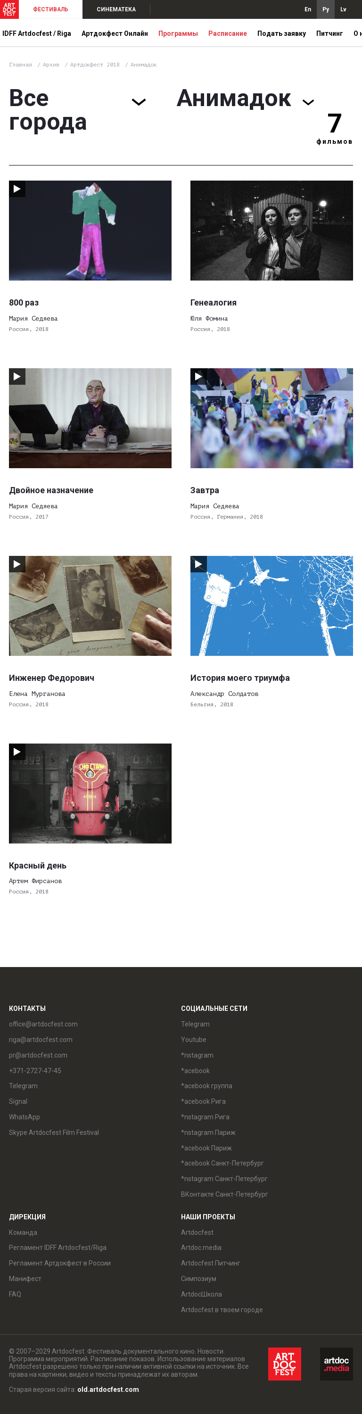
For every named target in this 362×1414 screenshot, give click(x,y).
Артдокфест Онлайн (115, 33)
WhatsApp (24, 1117)
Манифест (25, 1278)
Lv (343, 9)
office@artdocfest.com (43, 1024)
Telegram (23, 1086)
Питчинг (329, 33)
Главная (20, 64)
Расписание (227, 33)
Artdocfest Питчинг (210, 1263)
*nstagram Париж (208, 1132)
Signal (18, 1101)
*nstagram (197, 1055)
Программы (178, 33)
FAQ (15, 1294)
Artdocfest (197, 1232)
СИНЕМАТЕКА (116, 9)
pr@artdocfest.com (38, 1055)
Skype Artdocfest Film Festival (54, 1132)
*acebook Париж (206, 1148)
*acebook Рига (203, 1101)
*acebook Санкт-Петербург (222, 1163)
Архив (51, 64)
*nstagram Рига (205, 1117)
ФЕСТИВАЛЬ (50, 9)
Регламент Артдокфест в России (60, 1263)
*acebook (195, 1071)
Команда (23, 1232)
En (307, 9)
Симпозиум (198, 1278)
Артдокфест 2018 (96, 64)
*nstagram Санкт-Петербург (224, 1178)
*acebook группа (206, 1086)
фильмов (334, 141)
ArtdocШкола (201, 1294)
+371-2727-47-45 (35, 1071)
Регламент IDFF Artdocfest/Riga (58, 1247)
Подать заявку (281, 33)
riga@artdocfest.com (41, 1039)
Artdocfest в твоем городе (222, 1310)
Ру (325, 9)
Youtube (193, 1039)
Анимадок (144, 64)
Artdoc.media (201, 1247)
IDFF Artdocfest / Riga (36, 33)
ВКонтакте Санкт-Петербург (224, 1194)
